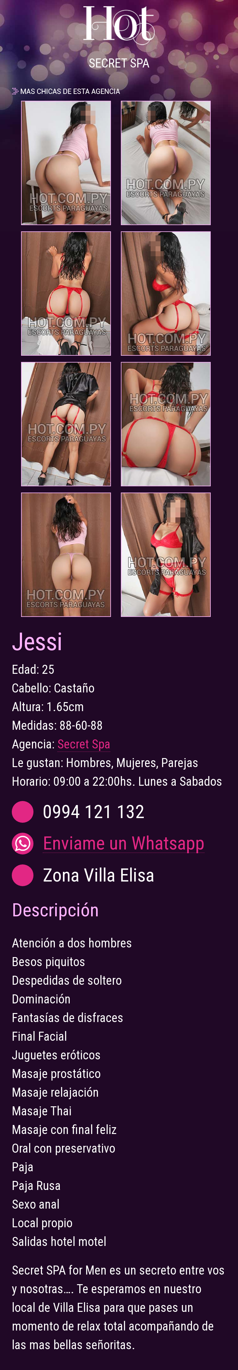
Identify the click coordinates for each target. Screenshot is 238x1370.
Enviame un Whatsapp (124, 843)
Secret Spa (83, 744)
